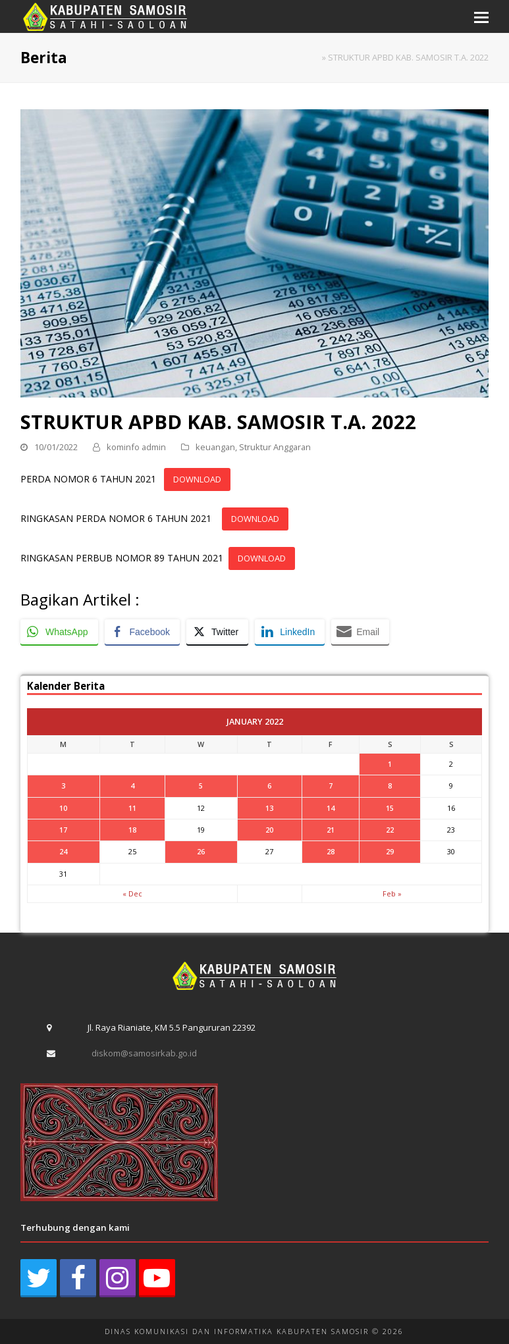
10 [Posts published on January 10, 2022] (63, 808)
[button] (481, 16)
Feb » (392, 893)
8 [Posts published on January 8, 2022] (390, 785)
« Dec (132, 893)
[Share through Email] (360, 631)
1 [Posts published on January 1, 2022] (390, 764)
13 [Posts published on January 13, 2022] (269, 808)
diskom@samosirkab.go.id (144, 1053)
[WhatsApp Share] (59, 631)
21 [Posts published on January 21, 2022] (331, 830)
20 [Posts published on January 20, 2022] (269, 830)
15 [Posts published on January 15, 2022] (390, 808)
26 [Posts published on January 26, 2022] (201, 851)
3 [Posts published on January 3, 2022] (63, 785)
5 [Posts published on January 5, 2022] (201, 785)
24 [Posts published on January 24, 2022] (63, 851)
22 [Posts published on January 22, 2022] (390, 830)
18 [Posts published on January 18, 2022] (132, 830)
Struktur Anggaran (275, 447)
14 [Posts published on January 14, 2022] (331, 808)
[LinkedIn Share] (290, 631)
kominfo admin (136, 447)
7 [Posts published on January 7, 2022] (331, 785)
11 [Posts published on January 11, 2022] (132, 808)
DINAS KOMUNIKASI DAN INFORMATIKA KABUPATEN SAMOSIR (237, 1331)
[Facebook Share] (142, 631)
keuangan (215, 447)
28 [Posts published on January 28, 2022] (331, 851)
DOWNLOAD (197, 479)
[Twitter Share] (217, 631)
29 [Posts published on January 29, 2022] (390, 851)
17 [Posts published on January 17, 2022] (63, 830)
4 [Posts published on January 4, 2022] (132, 785)
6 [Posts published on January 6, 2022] (269, 785)
